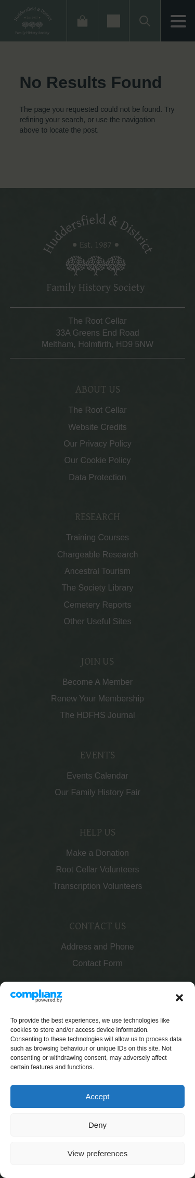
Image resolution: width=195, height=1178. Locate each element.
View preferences (98, 1153)
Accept (98, 1096)
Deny (97, 1124)
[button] (179, 998)
